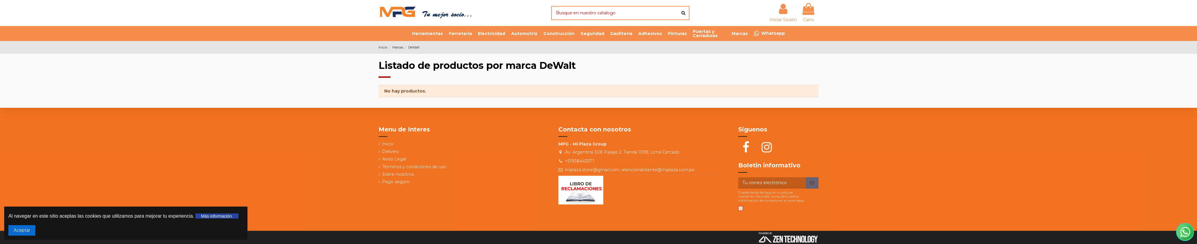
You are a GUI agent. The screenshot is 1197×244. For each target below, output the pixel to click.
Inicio (387, 144)
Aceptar (22, 230)
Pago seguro (395, 181)
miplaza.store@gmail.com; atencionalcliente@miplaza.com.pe (630, 169)
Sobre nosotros (398, 174)
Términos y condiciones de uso (414, 166)
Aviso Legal (394, 159)
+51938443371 (579, 161)
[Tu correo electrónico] (772, 183)
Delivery (390, 151)
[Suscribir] (812, 183)
